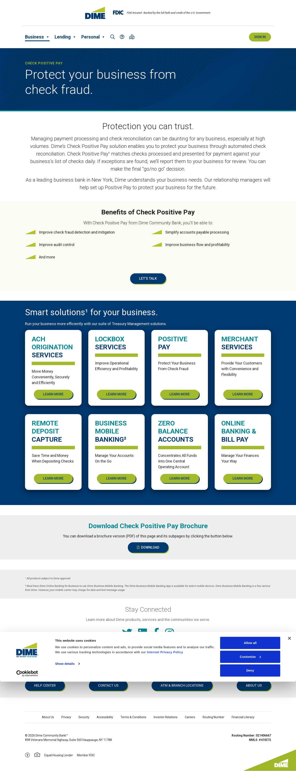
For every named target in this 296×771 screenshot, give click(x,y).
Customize (250, 746)
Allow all (250, 732)
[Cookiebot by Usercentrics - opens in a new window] (27, 763)
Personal (93, 37)
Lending (65, 37)
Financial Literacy (243, 717)
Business (37, 37)
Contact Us (108, 685)
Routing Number (213, 717)
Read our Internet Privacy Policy (148, 649)
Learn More (53, 394)
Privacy (66, 717)
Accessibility (105, 717)
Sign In (260, 37)
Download (148, 547)
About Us (254, 685)
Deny (250, 760)
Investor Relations (165, 717)
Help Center (45, 685)
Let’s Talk (148, 278)
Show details (65, 753)
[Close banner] (289, 727)
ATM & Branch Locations (182, 685)
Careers (190, 717)
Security (83, 717)
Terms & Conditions (133, 717)
